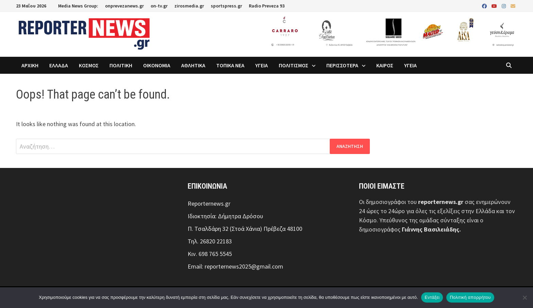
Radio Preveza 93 (267, 6)
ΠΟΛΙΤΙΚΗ (120, 65)
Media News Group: (78, 6)
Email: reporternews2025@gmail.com (235, 266)
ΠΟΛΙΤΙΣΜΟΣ (293, 65)
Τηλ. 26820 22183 (210, 241)
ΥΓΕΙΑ (261, 65)
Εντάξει (432, 297)
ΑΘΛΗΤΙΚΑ (193, 65)
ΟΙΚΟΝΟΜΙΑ (156, 65)
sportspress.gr (226, 6)
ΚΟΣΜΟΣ (89, 65)
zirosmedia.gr (189, 6)
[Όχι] (524, 297)
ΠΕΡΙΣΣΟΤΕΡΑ (342, 65)
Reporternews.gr (209, 203)
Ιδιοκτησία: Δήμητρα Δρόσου (225, 216)
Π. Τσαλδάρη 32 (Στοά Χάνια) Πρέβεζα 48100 (245, 229)
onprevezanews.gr (124, 6)
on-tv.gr (159, 6)
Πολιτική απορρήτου (470, 297)
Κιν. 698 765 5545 (210, 254)
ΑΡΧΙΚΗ (29, 65)
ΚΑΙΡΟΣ (384, 65)
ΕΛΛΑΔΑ (58, 65)
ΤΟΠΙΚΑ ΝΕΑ (230, 65)
